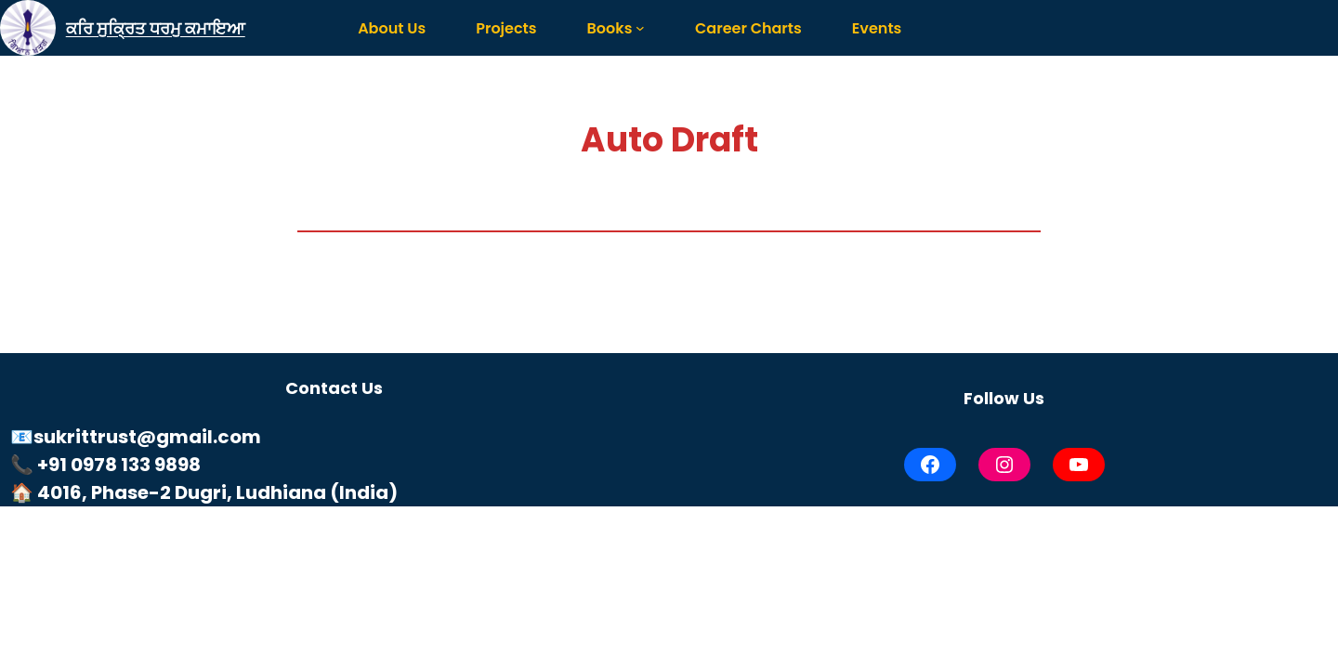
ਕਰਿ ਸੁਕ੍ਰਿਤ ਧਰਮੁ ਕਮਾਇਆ (155, 28)
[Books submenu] (640, 28)
